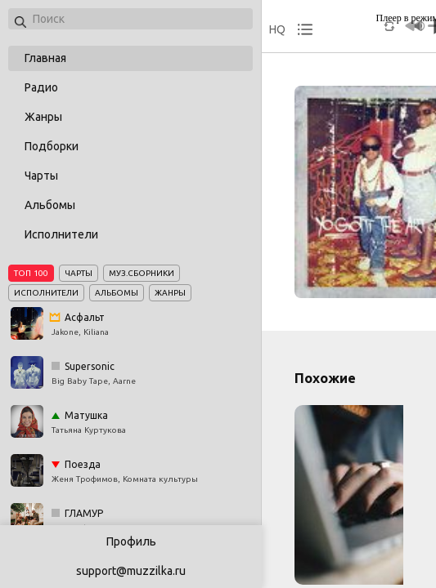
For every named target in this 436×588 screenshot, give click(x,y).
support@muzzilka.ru (131, 570)
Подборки (52, 146)
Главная (45, 58)
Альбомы (50, 205)
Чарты (41, 175)
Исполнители (61, 234)
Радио (41, 87)
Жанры (43, 116)
